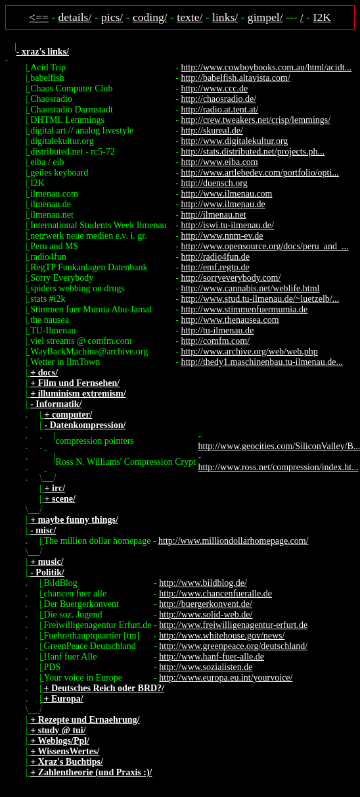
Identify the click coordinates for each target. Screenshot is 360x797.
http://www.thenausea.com (230, 320)
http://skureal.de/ (211, 130)
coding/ (150, 17)
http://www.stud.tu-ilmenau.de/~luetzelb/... (260, 299)
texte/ (189, 17)
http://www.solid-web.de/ (205, 614)
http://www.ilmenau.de (223, 204)
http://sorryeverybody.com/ (231, 278)
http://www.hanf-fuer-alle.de (211, 657)
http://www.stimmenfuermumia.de (244, 309)
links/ (225, 17)
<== (39, 17)
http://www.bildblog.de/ (203, 583)
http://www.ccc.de (214, 88)
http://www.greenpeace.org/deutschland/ (233, 646)
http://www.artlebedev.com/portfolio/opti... (259, 173)
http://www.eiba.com (219, 162)
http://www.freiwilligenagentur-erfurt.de (233, 625)
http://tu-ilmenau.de (217, 330)
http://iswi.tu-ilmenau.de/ (227, 225)
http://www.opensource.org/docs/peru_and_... (264, 246)
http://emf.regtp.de (215, 267)
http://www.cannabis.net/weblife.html (250, 288)
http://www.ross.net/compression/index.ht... (278, 467)
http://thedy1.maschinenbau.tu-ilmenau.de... (262, 362)
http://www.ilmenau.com (226, 194)
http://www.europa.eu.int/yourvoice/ (225, 678)
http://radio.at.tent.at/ (219, 109)
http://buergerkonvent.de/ (205, 604)
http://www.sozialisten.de (205, 667)
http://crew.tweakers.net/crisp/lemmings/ (255, 120)
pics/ (112, 17)
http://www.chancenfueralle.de (215, 593)
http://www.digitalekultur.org (234, 141)
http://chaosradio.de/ (218, 99)
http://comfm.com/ (215, 341)
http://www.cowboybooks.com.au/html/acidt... (266, 67)
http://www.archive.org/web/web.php (249, 351)
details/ (75, 17)
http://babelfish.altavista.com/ (235, 78)
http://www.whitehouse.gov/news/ (221, 635)
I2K (322, 17)
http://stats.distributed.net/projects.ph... (253, 152)
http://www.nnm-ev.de (222, 236)
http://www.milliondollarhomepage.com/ (233, 541)
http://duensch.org (214, 183)
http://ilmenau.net (213, 215)
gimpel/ (265, 17)
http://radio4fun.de (215, 257)
